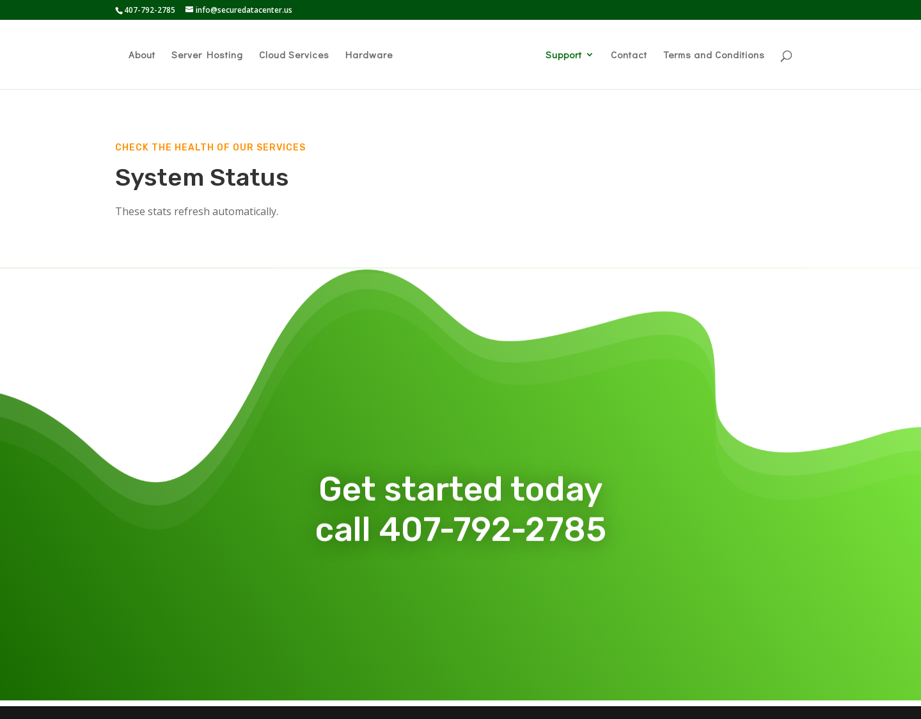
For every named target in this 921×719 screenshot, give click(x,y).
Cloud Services (294, 55)
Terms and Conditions (714, 55)
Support (564, 55)
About (142, 55)
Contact (629, 55)
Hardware (369, 55)
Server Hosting (207, 55)
